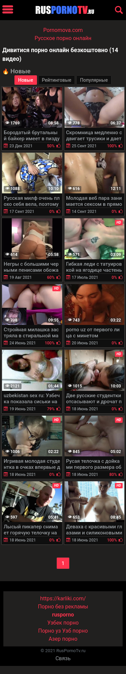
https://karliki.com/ (63, 598)
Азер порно (63, 639)
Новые (25, 80)
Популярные (94, 80)
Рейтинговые (57, 80)
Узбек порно (63, 623)
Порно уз (49, 631)
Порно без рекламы (63, 606)
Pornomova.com (63, 30)
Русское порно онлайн (63, 38)
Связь (63, 658)
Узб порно (75, 631)
